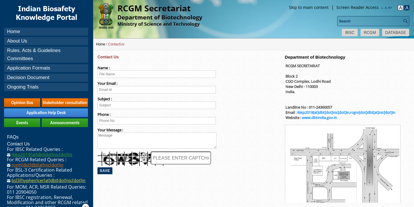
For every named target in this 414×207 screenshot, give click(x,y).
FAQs (12, 137)
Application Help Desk (46, 112)
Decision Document (28, 77)
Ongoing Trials (23, 87)
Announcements (65, 122)
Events (22, 122)
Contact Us (18, 143)
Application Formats (28, 68)
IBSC (349, 32)
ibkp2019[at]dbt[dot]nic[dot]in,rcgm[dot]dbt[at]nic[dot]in (346, 112)
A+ (390, 8)
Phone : (103, 114)
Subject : (104, 98)
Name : (103, 67)
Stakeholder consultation (65, 102)
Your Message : (110, 130)
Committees (20, 58)
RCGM (370, 32)
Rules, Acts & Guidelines (33, 50)
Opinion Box (22, 102)
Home (13, 31)
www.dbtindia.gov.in (319, 117)
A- (382, 8)
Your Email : (107, 83)
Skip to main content (309, 7)
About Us (17, 41)
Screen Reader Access (357, 7)
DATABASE (395, 32)
